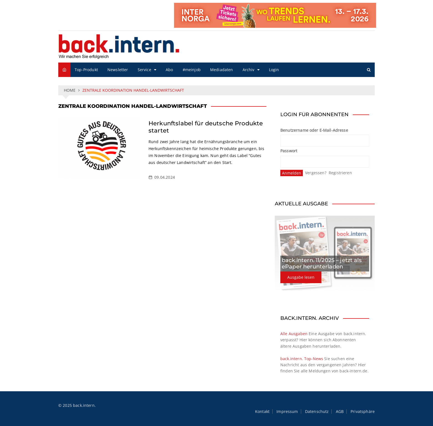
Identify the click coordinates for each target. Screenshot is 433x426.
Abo (169, 69)
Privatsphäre (363, 411)
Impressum (287, 411)
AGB (340, 411)
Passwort (288, 150)
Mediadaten (221, 69)
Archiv (249, 69)
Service (144, 69)
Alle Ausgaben (294, 333)
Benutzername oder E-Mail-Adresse (314, 130)
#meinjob (192, 69)
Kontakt (262, 411)
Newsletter (117, 69)
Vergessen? (315, 172)
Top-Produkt (86, 69)
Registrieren (340, 172)
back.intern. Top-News (301, 358)
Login (274, 69)
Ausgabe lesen (300, 277)
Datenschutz (317, 411)
